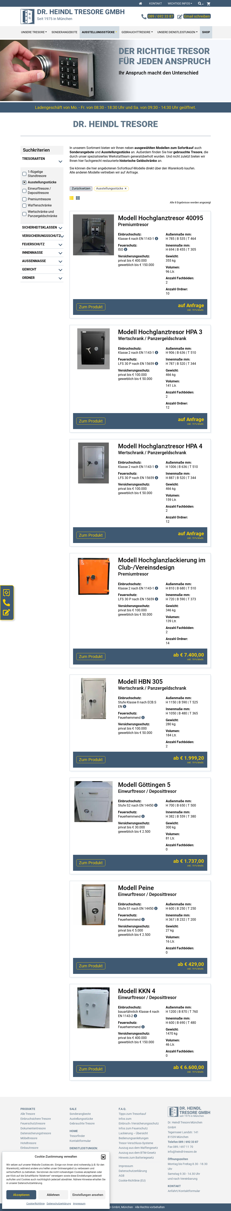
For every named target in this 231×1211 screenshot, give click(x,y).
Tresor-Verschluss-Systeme (136, 1143)
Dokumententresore (33, 1128)
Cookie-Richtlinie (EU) (132, 1180)
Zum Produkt (91, 306)
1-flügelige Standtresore (37, 174)
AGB (121, 1175)
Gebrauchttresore (136, 32)
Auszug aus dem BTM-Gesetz (137, 1152)
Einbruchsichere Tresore (35, 1118)
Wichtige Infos (179, 3)
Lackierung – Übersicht (133, 1133)
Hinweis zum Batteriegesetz (136, 1157)
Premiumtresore (39, 199)
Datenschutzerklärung (59, 1203)
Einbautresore (29, 1147)
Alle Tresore (27, 1113)
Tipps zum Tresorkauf (132, 1113)
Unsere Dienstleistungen (176, 32)
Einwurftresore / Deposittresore (39, 191)
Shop (206, 32)
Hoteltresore (28, 1143)
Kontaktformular (80, 1140)
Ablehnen (53, 1195)
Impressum (79, 1203)
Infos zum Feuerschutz (133, 1128)
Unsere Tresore (33, 32)
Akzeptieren (21, 1195)
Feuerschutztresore (32, 1123)
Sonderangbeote (80, 1113)
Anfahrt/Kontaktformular (184, 1191)
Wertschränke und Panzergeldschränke (42, 214)
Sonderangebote (64, 32)
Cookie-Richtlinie (35, 1203)
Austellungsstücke (81, 1118)
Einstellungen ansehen (87, 1195)
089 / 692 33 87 (188, 1141)
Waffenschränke (40, 205)
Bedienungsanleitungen (134, 1138)
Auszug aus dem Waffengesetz (138, 1147)
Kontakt (155, 3)
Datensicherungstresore (35, 1133)
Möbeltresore (28, 1138)
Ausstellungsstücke (98, 32)
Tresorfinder (77, 1136)
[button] (103, 1157)
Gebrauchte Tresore (82, 1123)
